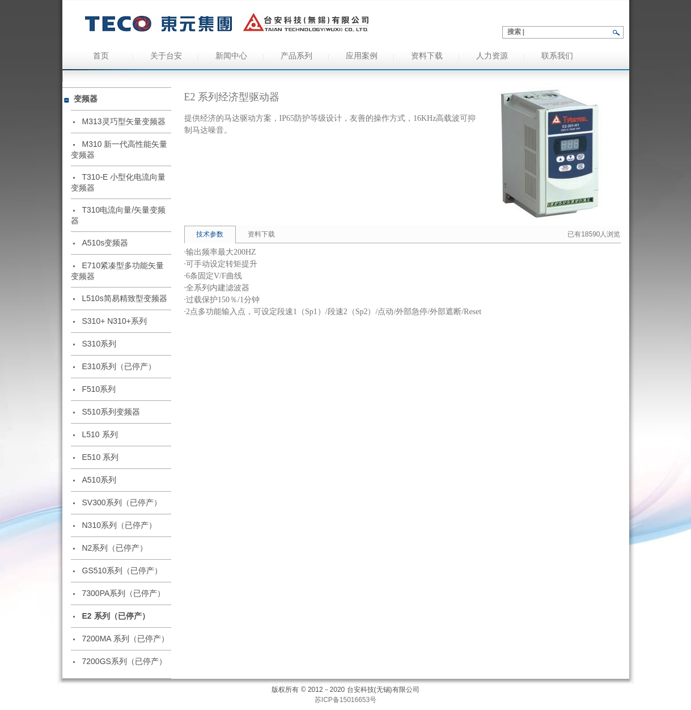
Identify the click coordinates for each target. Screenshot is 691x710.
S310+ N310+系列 (114, 321)
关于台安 (166, 56)
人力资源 (492, 56)
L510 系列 (100, 434)
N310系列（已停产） (119, 525)
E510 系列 (100, 457)
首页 (101, 56)
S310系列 (99, 343)
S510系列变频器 (111, 411)
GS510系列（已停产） (122, 570)
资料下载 (427, 56)
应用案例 (362, 56)
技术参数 (209, 234)
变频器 (85, 98)
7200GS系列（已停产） (124, 661)
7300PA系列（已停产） (124, 593)
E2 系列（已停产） (116, 615)
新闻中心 (231, 56)
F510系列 (99, 389)
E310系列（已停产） (119, 366)
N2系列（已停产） (115, 547)
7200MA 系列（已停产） (125, 638)
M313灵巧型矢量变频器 (124, 121)
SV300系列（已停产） (122, 502)
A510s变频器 (105, 242)
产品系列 (296, 56)
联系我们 (557, 56)
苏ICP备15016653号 (345, 700)
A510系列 (99, 479)
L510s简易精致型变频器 (124, 298)
